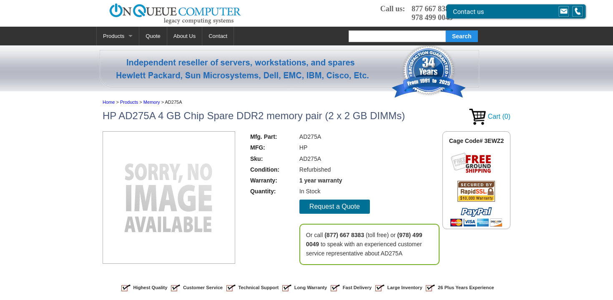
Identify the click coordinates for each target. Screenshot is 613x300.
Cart (489, 116)
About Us (184, 36)
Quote (153, 36)
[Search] (397, 36)
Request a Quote (334, 206)
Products (113, 36)
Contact (218, 36)
